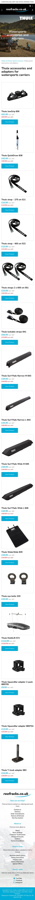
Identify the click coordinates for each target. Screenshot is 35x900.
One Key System (17, 818)
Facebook (19, 880)
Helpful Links (17, 860)
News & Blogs (17, 833)
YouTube (19, 878)
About (17, 830)
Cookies (17, 839)
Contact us (17, 810)
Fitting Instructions (17, 858)
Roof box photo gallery (17, 855)
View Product (9, 122)
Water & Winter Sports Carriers (12, 61)
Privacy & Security (17, 837)
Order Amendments (17, 814)
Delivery (17, 812)
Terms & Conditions (17, 841)
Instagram (18, 882)
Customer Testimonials (17, 835)
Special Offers (17, 864)
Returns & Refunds (17, 816)
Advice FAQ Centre (17, 862)
